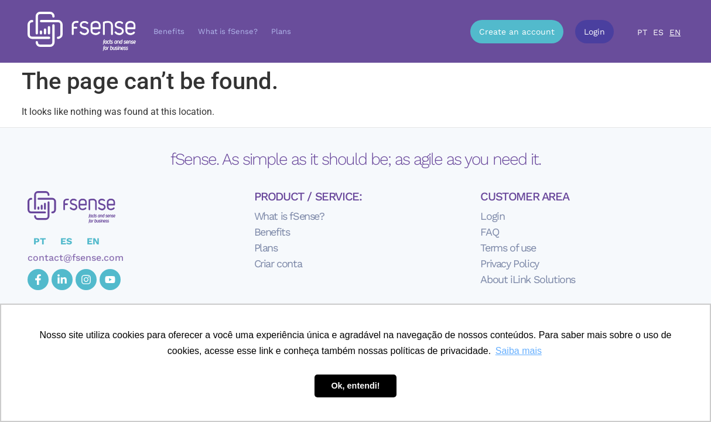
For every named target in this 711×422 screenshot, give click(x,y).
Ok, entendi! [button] (355, 385)
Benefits (168, 31)
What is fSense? (228, 31)
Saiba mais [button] (518, 351)
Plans (281, 31)
